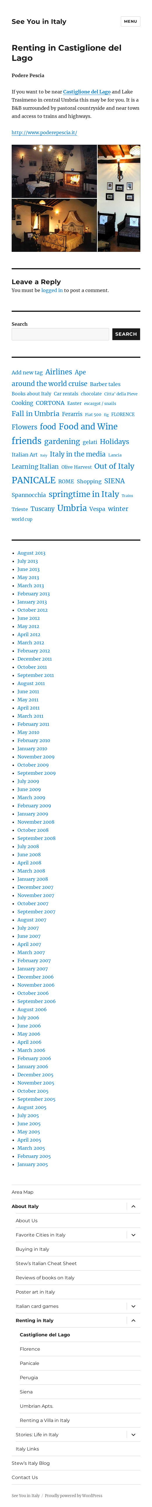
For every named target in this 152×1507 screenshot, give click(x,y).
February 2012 (33, 651)
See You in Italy (39, 21)
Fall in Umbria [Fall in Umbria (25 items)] (35, 413)
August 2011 (31, 683)
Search (20, 324)
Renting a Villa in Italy (45, 1420)
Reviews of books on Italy (45, 1277)
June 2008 (29, 854)
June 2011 (28, 691)
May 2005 (28, 1132)
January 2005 (32, 1164)
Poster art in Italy (35, 1292)
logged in (52, 290)
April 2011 (28, 708)
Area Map (22, 1192)
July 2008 (28, 846)
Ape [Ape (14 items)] (80, 372)
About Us (27, 1220)
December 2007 (35, 887)
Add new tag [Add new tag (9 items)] (27, 372)
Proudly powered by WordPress (73, 1495)
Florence (30, 1349)
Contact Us (25, 1477)
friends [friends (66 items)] (27, 441)
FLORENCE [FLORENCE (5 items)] (123, 414)
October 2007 (32, 903)
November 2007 (35, 895)
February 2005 (34, 1156)
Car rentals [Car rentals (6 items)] (66, 394)
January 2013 (32, 602)
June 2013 (28, 569)
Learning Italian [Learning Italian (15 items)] (35, 467)
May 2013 (28, 577)
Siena (26, 1392)
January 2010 (32, 748)
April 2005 (29, 1140)
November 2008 (35, 822)
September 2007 (36, 912)
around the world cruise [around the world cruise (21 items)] (49, 384)
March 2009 (31, 797)
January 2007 (32, 969)
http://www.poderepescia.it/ (44, 132)
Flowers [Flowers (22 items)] (24, 427)
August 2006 (32, 1009)
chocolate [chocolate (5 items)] (91, 394)
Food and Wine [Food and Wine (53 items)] (88, 427)
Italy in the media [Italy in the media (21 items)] (78, 454)
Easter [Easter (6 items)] (74, 403)
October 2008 (33, 830)
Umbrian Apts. (36, 1406)
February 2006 (34, 1058)
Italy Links (27, 1449)
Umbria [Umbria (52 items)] (72, 508)
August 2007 (31, 920)
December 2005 (35, 1075)
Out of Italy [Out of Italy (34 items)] (114, 466)
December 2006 (35, 977)
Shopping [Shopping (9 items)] (89, 481)
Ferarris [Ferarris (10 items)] (72, 414)
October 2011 (32, 667)
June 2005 (29, 1123)
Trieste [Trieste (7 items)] (20, 509)
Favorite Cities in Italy (41, 1235)
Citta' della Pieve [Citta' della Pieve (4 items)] (120, 394)
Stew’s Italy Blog (31, 1463)
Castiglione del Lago (45, 1335)
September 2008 (36, 838)
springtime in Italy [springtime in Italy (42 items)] (84, 494)
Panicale (29, 1363)
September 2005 (36, 1099)
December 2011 (34, 659)
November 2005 (35, 1083)
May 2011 (27, 700)
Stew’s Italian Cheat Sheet (46, 1263)
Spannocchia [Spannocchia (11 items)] (29, 495)
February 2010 (33, 740)
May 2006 (28, 1034)
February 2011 (33, 724)
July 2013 (27, 561)
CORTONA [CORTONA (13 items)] (50, 402)
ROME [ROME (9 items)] (66, 481)
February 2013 (33, 594)
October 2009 (33, 765)
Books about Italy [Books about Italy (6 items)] (31, 394)
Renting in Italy (35, 1320)
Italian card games (37, 1306)
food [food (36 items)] (48, 426)
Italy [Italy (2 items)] (43, 455)
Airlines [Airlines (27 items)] (58, 372)
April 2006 (29, 1042)
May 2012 (28, 626)
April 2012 (28, 634)
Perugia (29, 1377)
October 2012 (32, 610)
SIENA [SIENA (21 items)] (114, 481)
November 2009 (36, 757)
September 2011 (35, 675)
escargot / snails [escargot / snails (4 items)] (100, 403)
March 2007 (31, 952)
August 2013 (31, 553)
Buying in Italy (32, 1249)
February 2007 (34, 960)
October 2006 (33, 993)
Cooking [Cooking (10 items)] (22, 403)
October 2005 (33, 1091)
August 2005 (32, 1107)
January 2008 (32, 879)
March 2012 (30, 642)
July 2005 (28, 1115)
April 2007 (29, 944)
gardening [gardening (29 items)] (62, 441)
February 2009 (34, 806)
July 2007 (28, 928)
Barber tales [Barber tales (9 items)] (105, 384)
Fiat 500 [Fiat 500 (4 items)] (93, 414)
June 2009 (29, 789)
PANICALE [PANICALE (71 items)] (34, 480)
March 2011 (30, 716)
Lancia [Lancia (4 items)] (115, 455)
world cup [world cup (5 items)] (22, 519)
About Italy (25, 1206)
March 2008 (31, 871)
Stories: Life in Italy (37, 1434)
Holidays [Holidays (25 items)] (114, 441)
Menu (130, 21)
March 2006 (31, 1050)
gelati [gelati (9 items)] (90, 442)
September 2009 (36, 773)
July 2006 (28, 1017)
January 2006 (32, 1066)
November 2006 (36, 985)
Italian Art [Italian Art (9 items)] (25, 455)
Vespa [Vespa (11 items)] (97, 509)
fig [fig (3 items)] (106, 415)
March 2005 (31, 1148)
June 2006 (29, 1026)
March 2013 (30, 585)
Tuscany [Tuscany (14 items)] (43, 508)
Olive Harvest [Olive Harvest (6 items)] (76, 467)
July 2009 (28, 781)
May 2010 (28, 732)
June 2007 (28, 936)
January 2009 (32, 814)
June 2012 (28, 618)
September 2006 (36, 1001)
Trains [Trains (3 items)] (127, 496)
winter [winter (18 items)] (118, 509)
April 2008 (29, 863)
